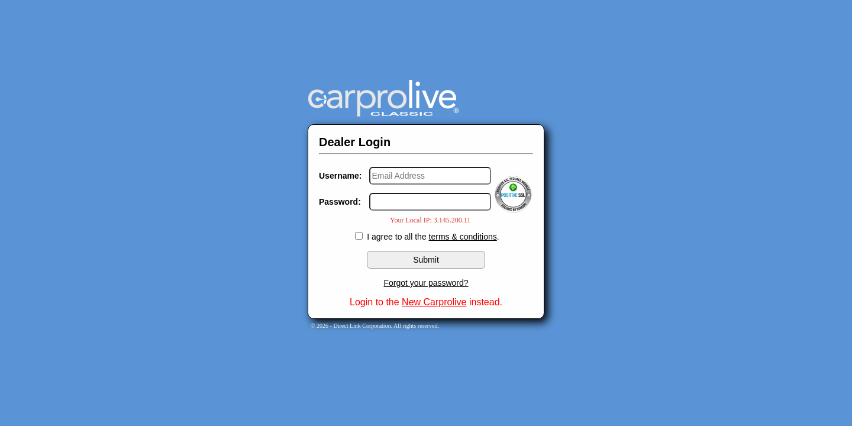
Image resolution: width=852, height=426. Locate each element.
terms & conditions (463, 236)
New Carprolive (434, 302)
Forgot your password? (425, 283)
